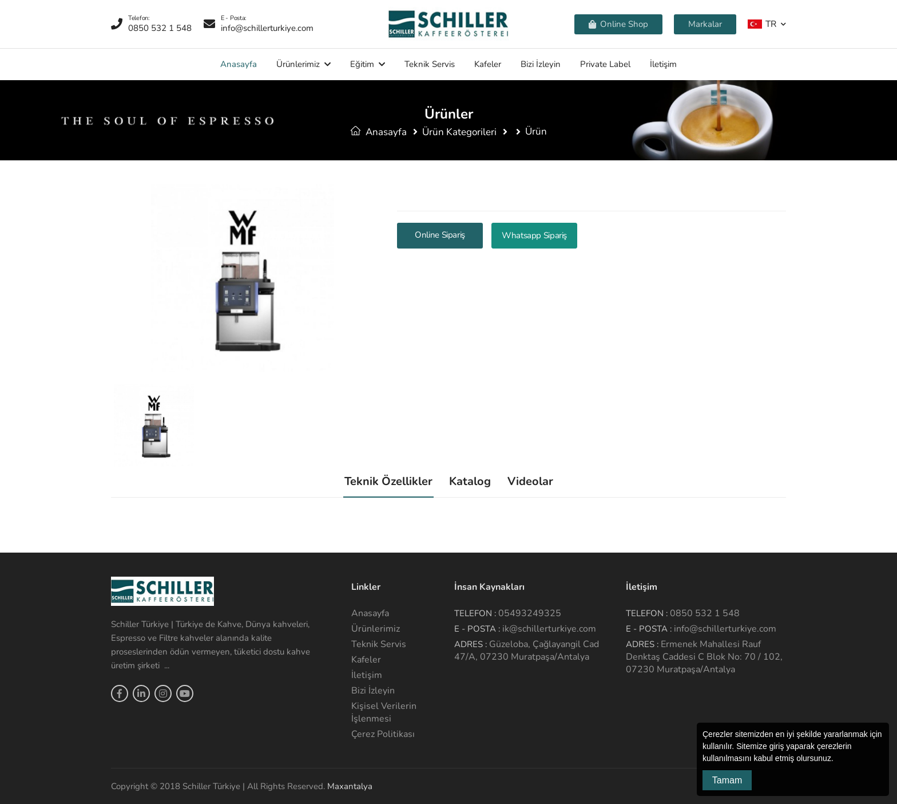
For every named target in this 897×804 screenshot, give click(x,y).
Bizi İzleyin (541, 64)
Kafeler (487, 64)
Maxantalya (349, 786)
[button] (837, 759)
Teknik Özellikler (388, 481)
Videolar (530, 481)
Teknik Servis (429, 64)
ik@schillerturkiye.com (549, 628)
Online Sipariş (440, 235)
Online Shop (618, 24)
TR (762, 24)
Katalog (470, 481)
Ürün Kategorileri (459, 132)
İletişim (663, 64)
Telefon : (475, 613)
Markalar (705, 24)
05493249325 (529, 613)
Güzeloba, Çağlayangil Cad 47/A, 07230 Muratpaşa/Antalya (526, 650)
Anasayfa (238, 64)
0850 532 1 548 (705, 613)
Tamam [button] (727, 780)
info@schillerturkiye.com (725, 628)
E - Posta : (477, 628)
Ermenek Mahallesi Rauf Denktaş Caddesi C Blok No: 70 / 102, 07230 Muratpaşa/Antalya (704, 657)
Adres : (470, 644)
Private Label (605, 64)
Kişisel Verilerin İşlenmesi (383, 712)
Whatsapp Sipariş (534, 235)
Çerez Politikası (383, 734)
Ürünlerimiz (298, 64)
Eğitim (362, 64)
